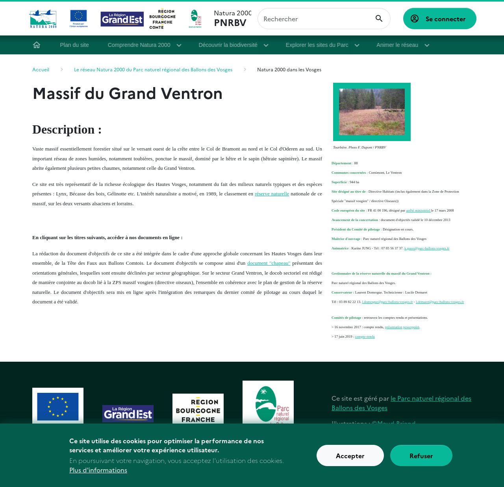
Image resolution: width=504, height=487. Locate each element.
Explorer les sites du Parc (318, 45)
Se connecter (446, 18)
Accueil (39, 44)
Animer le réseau (397, 45)
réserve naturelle (272, 194)
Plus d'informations (98, 472)
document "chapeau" (268, 263)
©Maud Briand (394, 423)
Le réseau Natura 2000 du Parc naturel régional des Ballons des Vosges (153, 69)
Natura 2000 (232, 18)
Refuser (421, 458)
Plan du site (76, 45)
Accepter (350, 458)
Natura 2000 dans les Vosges (289, 69)
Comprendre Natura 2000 (141, 45)
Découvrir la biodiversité (230, 45)
